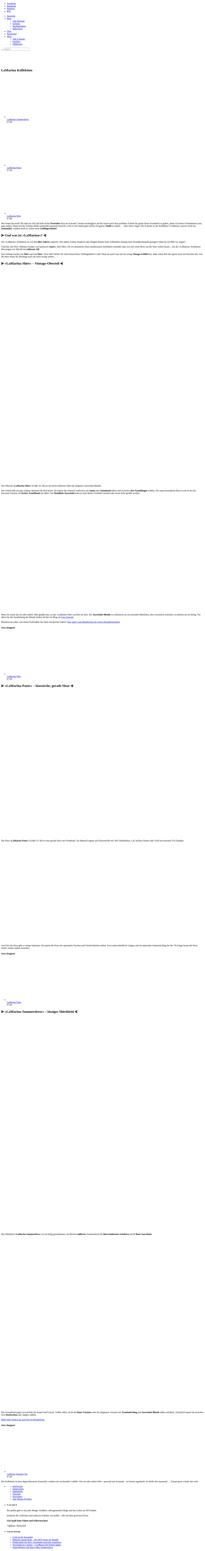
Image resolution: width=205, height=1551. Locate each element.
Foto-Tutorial (67, 617)
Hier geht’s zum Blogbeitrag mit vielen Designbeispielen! (93, 622)
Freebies (16, 41)
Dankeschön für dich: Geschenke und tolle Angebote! (37, 1542)
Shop (9, 36)
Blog (9, 18)
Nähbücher (17, 44)
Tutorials (17, 1494)
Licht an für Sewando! (23, 1537)
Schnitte (16, 23)
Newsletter (12, 34)
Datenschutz (18, 1489)
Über (9, 31)
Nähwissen (17, 29)
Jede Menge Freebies (22, 1499)
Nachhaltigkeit (19, 26)
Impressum (18, 1486)
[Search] (2, 49)
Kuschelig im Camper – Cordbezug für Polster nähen (37, 1545)
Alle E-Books (19, 39)
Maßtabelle (18, 1491)
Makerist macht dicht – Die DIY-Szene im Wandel (35, 1539)
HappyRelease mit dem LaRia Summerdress (33, 1547)
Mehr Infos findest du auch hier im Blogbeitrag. (23, 1419)
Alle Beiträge (19, 21)
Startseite (11, 16)
